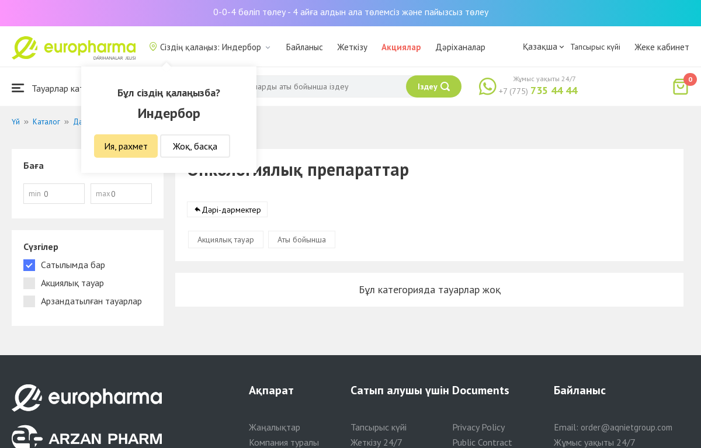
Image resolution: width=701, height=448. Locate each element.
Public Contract (482, 442)
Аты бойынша (301, 239)
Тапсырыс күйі (595, 46)
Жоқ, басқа (195, 146)
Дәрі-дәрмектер (231, 209)
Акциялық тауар (225, 239)
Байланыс (304, 47)
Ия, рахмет (126, 146)
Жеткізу (352, 47)
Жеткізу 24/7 (376, 442)
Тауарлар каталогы (59, 88)
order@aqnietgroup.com (626, 427)
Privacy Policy (478, 427)
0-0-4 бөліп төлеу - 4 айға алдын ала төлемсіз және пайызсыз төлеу (350, 12)
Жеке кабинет (661, 47)
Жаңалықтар (274, 427)
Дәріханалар (460, 47)
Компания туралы (284, 442)
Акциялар (401, 47)
